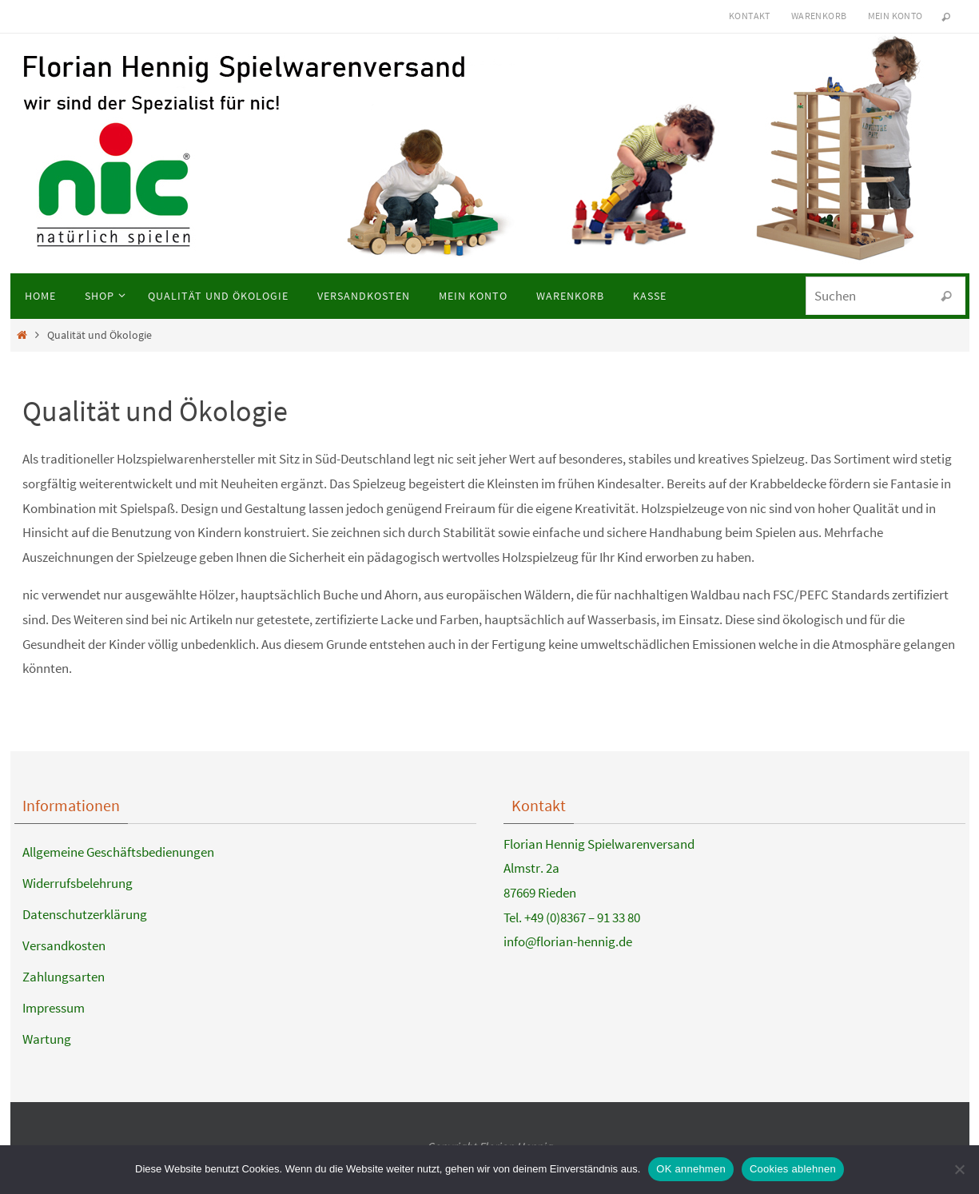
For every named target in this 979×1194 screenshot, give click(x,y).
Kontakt (749, 16)
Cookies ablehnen (793, 1169)
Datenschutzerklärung (84, 914)
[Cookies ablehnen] (959, 1169)
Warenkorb (819, 16)
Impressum (53, 1008)
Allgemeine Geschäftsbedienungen (118, 852)
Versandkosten (63, 945)
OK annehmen (691, 1169)
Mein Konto (895, 16)
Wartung (46, 1039)
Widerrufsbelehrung (77, 883)
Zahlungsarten (63, 976)
